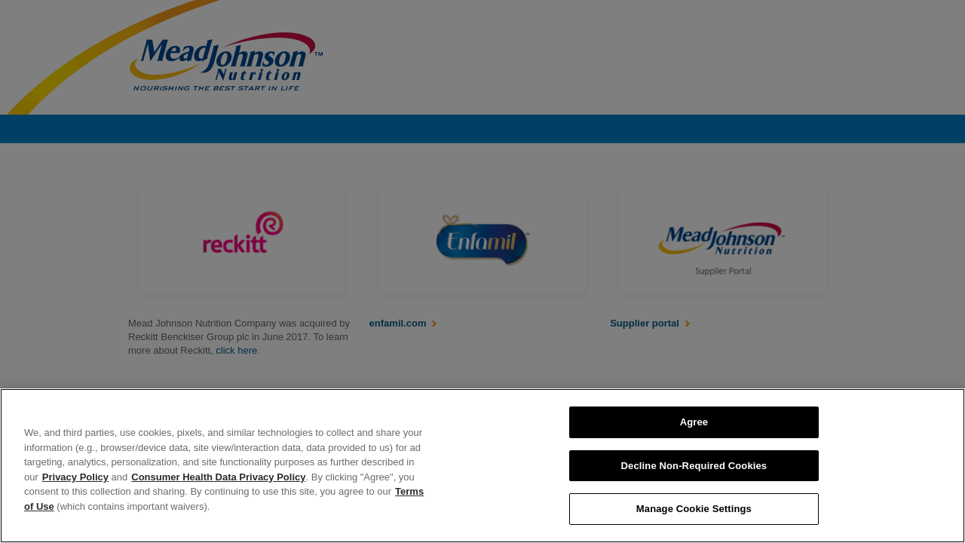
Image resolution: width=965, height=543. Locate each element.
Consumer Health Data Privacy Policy (218, 477)
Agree (694, 422)
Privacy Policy (75, 477)
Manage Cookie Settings (694, 508)
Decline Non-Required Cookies (694, 465)
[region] (482, 465)
